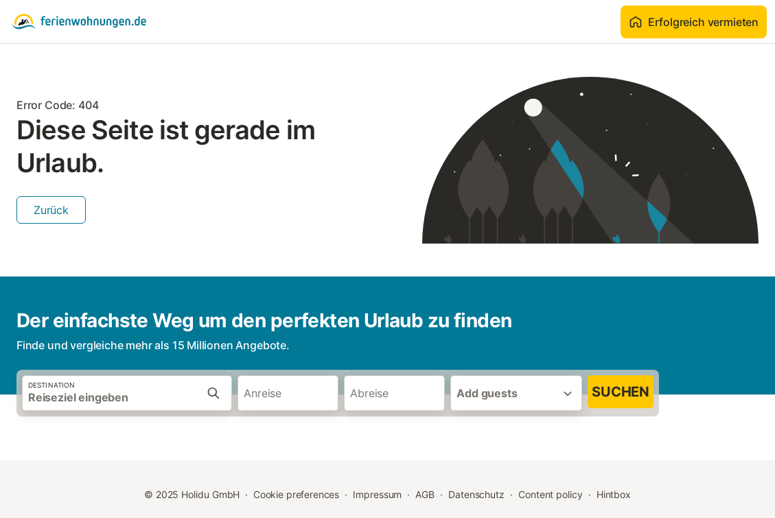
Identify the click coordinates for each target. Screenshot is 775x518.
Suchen (620, 392)
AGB (425, 494)
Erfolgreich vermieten (694, 22)
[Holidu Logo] (79, 22)
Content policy (550, 494)
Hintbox (614, 494)
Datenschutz (476, 494)
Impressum (377, 494)
